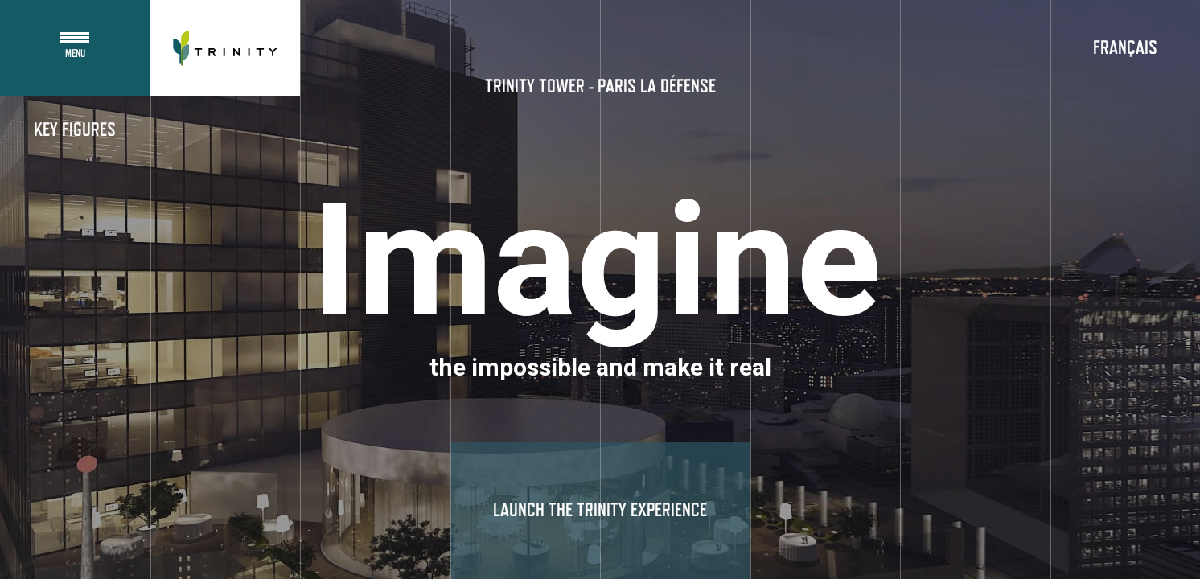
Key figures (75, 130)
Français (1125, 48)
